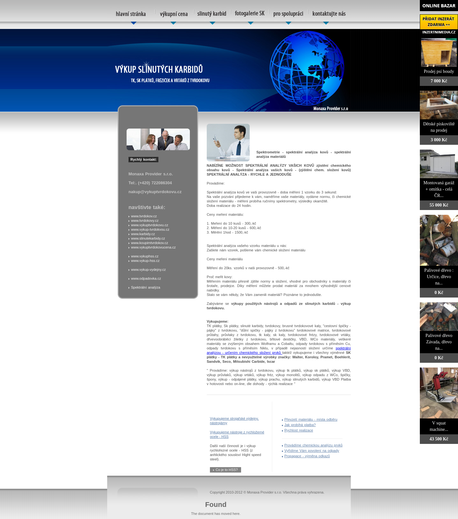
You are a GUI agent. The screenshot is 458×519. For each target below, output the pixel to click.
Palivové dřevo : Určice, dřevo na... (439, 276)
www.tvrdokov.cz (144, 216)
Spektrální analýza (145, 287)
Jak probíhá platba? (300, 425)
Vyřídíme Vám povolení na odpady (311, 450)
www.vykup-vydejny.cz (148, 269)
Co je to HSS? (227, 470)
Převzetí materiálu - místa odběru (310, 419)
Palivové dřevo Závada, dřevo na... (439, 342)
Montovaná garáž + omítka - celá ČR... (439, 189)
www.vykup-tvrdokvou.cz (150, 229)
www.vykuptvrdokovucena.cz (153, 247)
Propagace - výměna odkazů (307, 456)
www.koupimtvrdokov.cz (149, 243)
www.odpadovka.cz (146, 278)
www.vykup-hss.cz (145, 261)
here (235, 513)
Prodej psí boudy (439, 71)
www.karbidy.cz (143, 234)
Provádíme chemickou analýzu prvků (313, 445)
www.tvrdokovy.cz (145, 220)
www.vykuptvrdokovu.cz (149, 225)
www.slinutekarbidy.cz (148, 238)
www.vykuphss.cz (144, 256)
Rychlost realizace (298, 430)
